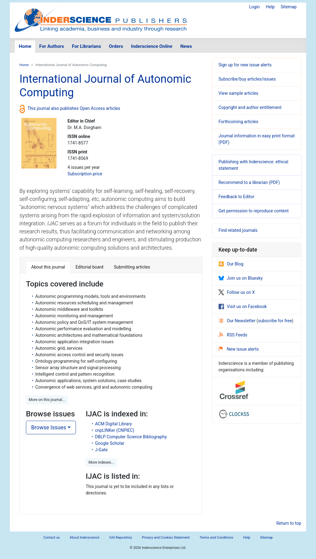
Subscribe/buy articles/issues (247, 79)
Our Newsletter (237, 320)
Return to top (288, 523)
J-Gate (101, 449)
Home (25, 46)
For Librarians (86, 46)
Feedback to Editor (236, 196)
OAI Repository (120, 538)
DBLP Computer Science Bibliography (131, 436)
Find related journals (237, 230)
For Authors (51, 46)
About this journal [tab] (48, 267)
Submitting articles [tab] (132, 267)
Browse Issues (48, 427)
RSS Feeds (233, 334)
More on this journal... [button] (47, 400)
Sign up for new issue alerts (245, 64)
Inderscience (152, 46)
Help (270, 6)
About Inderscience (84, 538)
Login (254, 6)
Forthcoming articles (238, 121)
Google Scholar (109, 443)
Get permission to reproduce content (253, 210)
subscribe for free (275, 320)
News (186, 46)
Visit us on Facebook (242, 306)
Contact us (51, 538)
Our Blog (230, 263)
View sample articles (238, 93)
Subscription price (85, 173)
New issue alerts (239, 349)
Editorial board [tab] (89, 267)
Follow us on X (236, 292)
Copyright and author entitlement (249, 107)
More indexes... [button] (101, 462)
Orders (116, 46)
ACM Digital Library (113, 423)
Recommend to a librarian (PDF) (249, 182)
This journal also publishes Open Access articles (73, 108)
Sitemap (289, 6)
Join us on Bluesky (240, 278)
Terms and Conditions (216, 538)
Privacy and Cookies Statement (166, 538)
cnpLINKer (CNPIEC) (114, 430)
